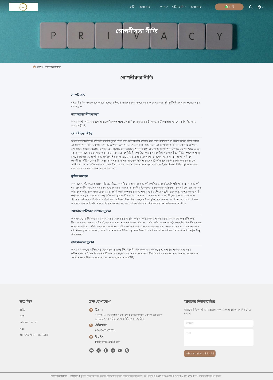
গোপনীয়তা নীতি (59, 376)
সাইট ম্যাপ (75, 376)
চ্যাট (229, 7)
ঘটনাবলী (179, 7)
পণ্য (164, 7)
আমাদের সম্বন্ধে (147, 7)
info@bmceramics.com (107, 341)
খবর (22, 328)
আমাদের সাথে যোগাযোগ (198, 7)
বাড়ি (132, 7)
